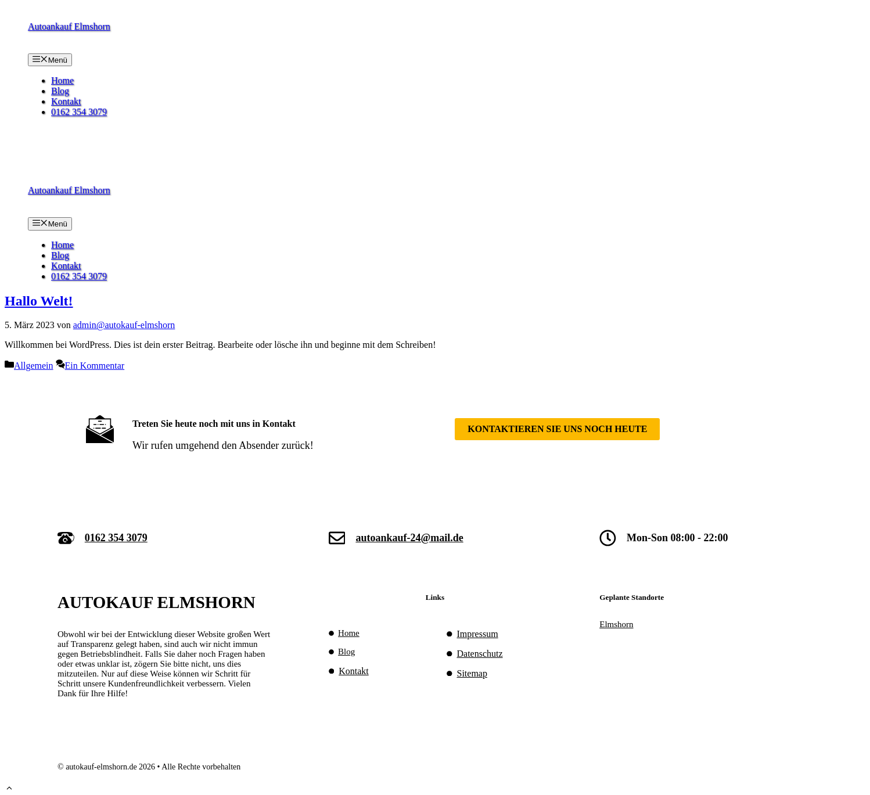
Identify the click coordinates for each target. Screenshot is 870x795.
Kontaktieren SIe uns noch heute (557, 429)
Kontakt (66, 101)
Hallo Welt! (39, 300)
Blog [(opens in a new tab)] (346, 651)
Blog (60, 91)
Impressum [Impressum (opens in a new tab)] (477, 634)
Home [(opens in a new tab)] (348, 633)
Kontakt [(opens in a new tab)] (354, 671)
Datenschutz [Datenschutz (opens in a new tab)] (480, 654)
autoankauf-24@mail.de (409, 538)
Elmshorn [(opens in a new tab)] (616, 624)
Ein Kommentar (95, 365)
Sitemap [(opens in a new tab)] (472, 673)
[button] (9, 789)
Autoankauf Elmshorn (69, 26)
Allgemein (33, 365)
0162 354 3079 (79, 112)
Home (62, 80)
